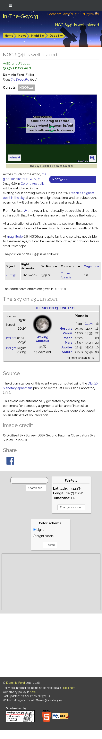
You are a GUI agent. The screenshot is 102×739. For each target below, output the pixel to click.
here (33, 692)
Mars (68, 343)
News (22, 35)
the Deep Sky (20, 79)
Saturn (67, 352)
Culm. (88, 324)
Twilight (11, 338)
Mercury (65, 328)
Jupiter (66, 347)
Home (9, 35)
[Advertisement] (51, 581)
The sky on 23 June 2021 (55, 308)
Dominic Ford (15, 682)
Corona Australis (32, 183)
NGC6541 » (60, 179)
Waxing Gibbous (42, 339)
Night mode (43, 536)
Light (38, 530)
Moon (68, 338)
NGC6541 (26, 87)
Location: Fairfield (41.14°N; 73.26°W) (73, 14)
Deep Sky (56, 35)
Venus (67, 333)
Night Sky (38, 35)
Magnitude (91, 266)
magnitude (15, 236)
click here (69, 687)
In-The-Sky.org (20, 16)
